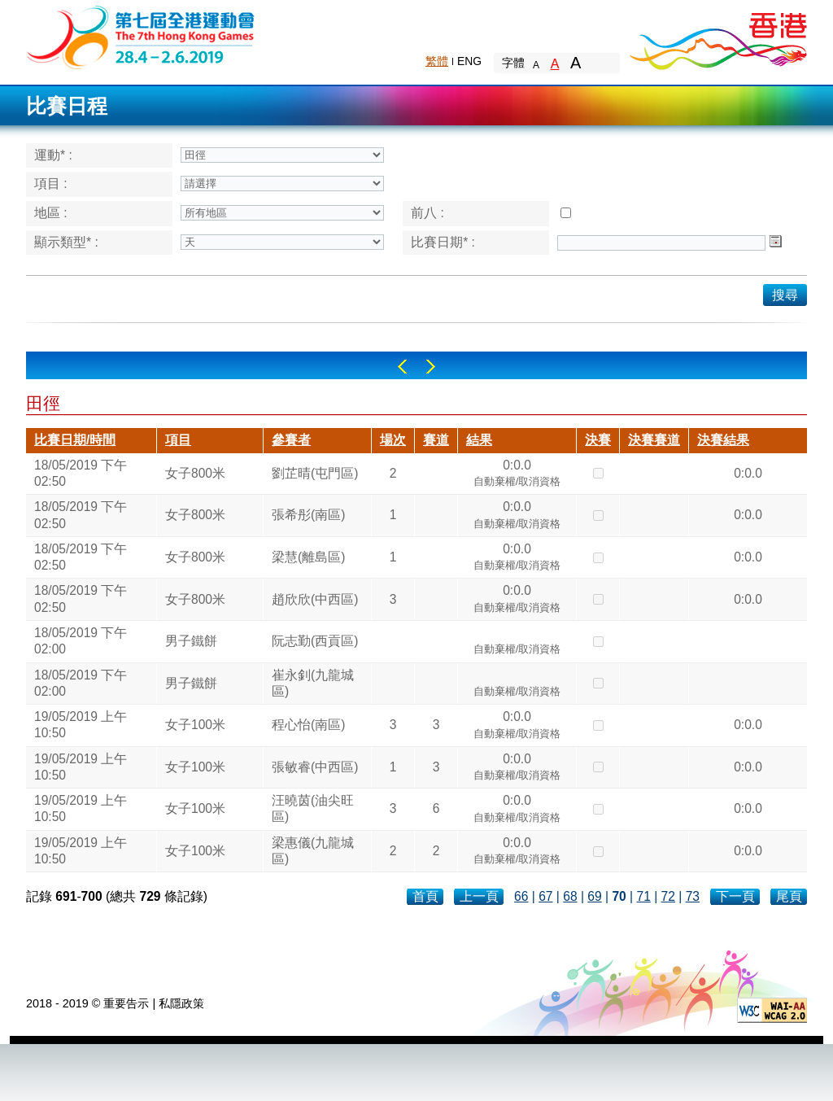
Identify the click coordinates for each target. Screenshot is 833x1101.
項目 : (51, 183)
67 (545, 896)
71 (643, 896)
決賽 (598, 440)
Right (430, 366)
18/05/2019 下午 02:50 (80, 473)
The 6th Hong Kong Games (141, 36)
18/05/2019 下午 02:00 (80, 641)
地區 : (51, 213)
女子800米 (195, 473)
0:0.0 (517, 475)
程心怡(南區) (308, 725)
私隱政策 (181, 1003)
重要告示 (126, 1003)
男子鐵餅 (191, 641)
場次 (393, 440)
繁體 (436, 61)
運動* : (53, 155)
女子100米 (195, 725)
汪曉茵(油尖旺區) (313, 808)
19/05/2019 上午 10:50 (80, 725)
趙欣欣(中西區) (315, 599)
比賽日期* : (443, 242)
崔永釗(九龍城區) (313, 683)
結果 (479, 440)
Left (402, 366)
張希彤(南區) (308, 515)
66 (521, 896)
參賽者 (291, 440)
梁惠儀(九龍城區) (313, 851)
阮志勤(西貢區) (315, 641)
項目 (178, 440)
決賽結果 (723, 440)
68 (570, 896)
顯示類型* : (66, 242)
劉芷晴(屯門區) (315, 473)
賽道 (436, 440)
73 (693, 896)
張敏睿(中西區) (315, 767)
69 (594, 896)
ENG (469, 61)
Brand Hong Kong (717, 36)
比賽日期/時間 (75, 440)
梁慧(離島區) (308, 557)
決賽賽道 (654, 440)
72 (668, 896)
